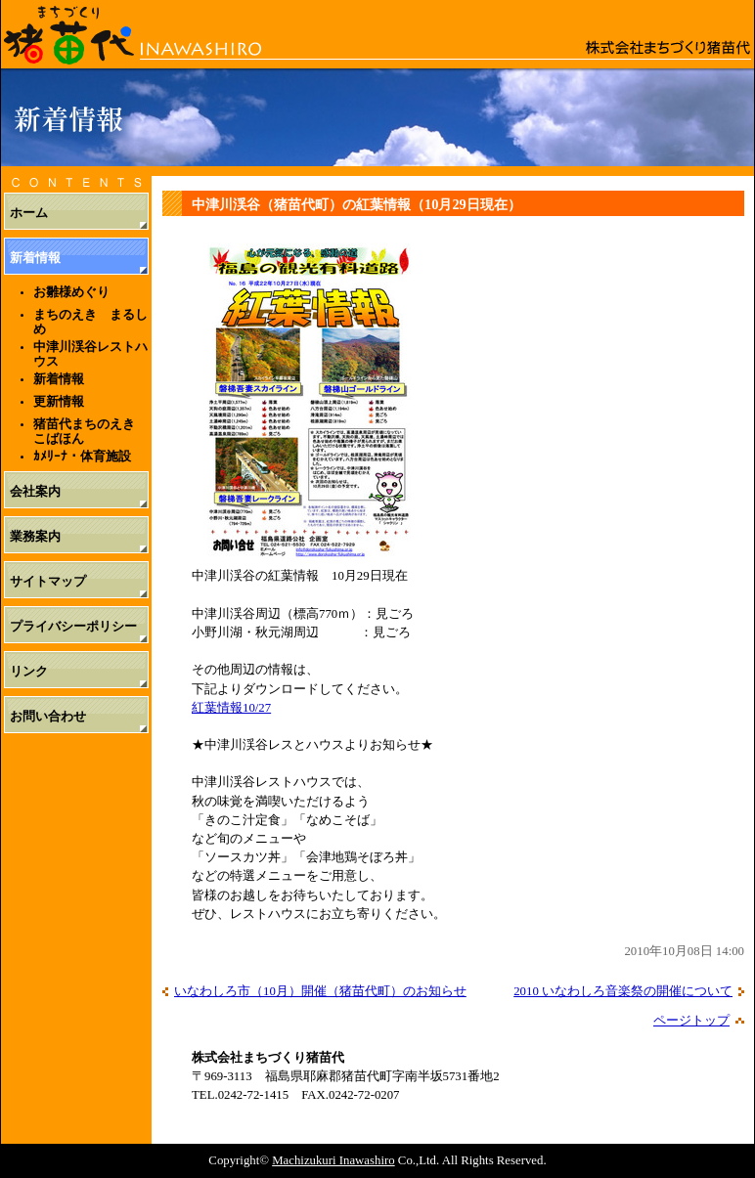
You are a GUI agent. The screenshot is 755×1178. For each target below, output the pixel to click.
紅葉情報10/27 (231, 708)
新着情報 (35, 258)
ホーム (29, 213)
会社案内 (35, 492)
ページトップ (691, 1020)
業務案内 (35, 537)
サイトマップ (48, 582)
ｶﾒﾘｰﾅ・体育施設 (82, 456)
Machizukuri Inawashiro (333, 1160)
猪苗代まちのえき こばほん (90, 431)
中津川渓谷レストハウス (90, 354)
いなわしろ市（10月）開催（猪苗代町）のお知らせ (320, 991)
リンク (29, 671)
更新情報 (58, 401)
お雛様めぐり (71, 291)
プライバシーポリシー (73, 626)
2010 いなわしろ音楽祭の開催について (623, 991)
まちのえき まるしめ (90, 321)
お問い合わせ (48, 716)
